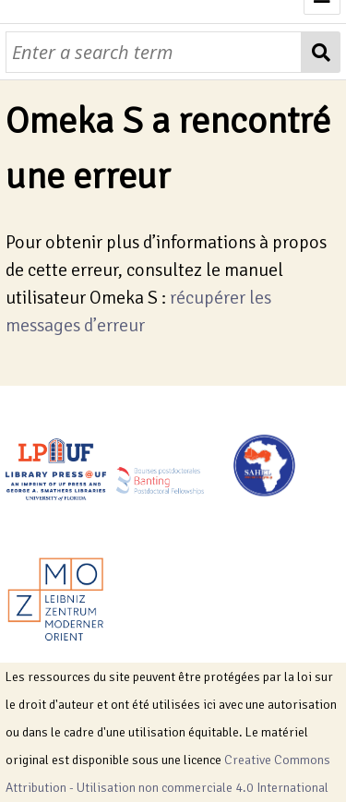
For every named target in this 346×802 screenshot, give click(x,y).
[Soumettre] (321, 52)
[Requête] (154, 52)
